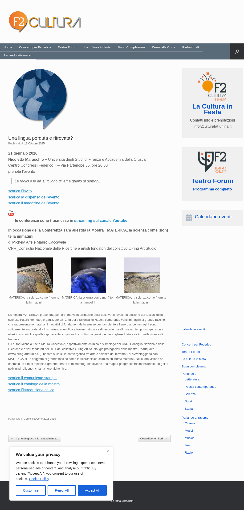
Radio (189, 452)
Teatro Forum (67, 47)
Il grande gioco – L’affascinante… (35, 439)
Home (8, 47)
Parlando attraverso (18, 55)
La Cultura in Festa (212, 109)
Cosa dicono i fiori (154, 439)
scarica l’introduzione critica (31, 390)
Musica (189, 438)
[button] (237, 51)
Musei (189, 430)
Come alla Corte (163, 47)
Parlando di (190, 47)
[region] (61, 474)
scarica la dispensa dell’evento (33, 197)
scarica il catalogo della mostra (34, 384)
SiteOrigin (128, 500)
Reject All (62, 490)
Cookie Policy (39, 479)
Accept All (92, 490)
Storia (189, 408)
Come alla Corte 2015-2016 (40, 418)
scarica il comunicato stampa (32, 378)
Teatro (189, 445)
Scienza (190, 394)
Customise (31, 490)
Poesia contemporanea (200, 386)
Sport (188, 401)
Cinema (190, 423)
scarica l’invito (20, 191)
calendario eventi (193, 329)
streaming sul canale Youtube (100, 220)
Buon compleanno (194, 366)
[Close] (108, 451)
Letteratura (192, 379)
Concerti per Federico (35, 47)
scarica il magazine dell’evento (33, 203)
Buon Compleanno (131, 47)
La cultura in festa (97, 47)
